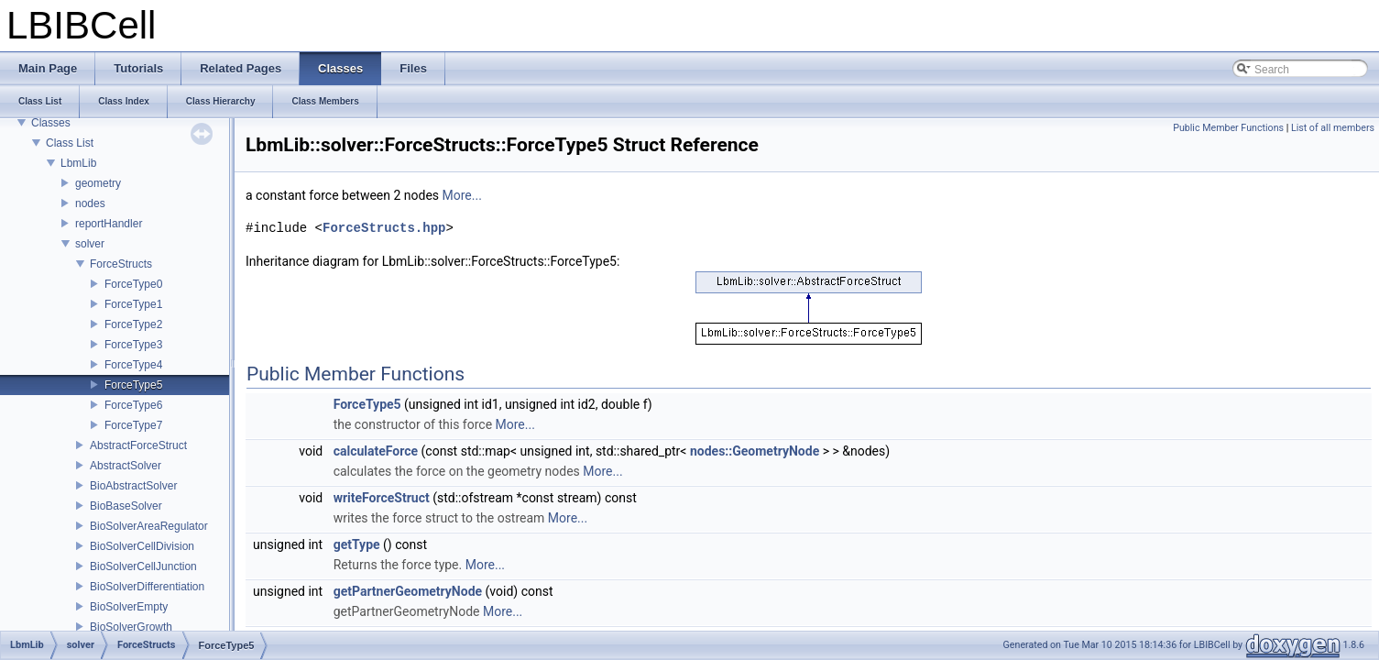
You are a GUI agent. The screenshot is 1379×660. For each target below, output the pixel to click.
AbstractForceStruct (138, 445)
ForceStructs (121, 264)
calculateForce (376, 451)
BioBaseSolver (126, 506)
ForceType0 (133, 284)
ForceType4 (133, 364)
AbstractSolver (125, 465)
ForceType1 (133, 304)
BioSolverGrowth (131, 627)
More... (462, 195)
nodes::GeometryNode (754, 451)
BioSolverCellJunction (143, 566)
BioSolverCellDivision (142, 546)
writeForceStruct (382, 497)
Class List (69, 143)
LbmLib (78, 163)
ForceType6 (133, 405)
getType (357, 544)
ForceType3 (133, 344)
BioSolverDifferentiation (147, 586)
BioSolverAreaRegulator (149, 526)
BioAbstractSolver (133, 485)
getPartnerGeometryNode (408, 591)
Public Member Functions (1228, 128)
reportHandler (108, 223)
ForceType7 (133, 425)
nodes (90, 203)
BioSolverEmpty (129, 606)
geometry (98, 183)
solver (89, 243)
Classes (51, 122)
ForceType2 (133, 324)
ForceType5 (133, 385)
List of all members (1332, 128)
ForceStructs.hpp (384, 227)
